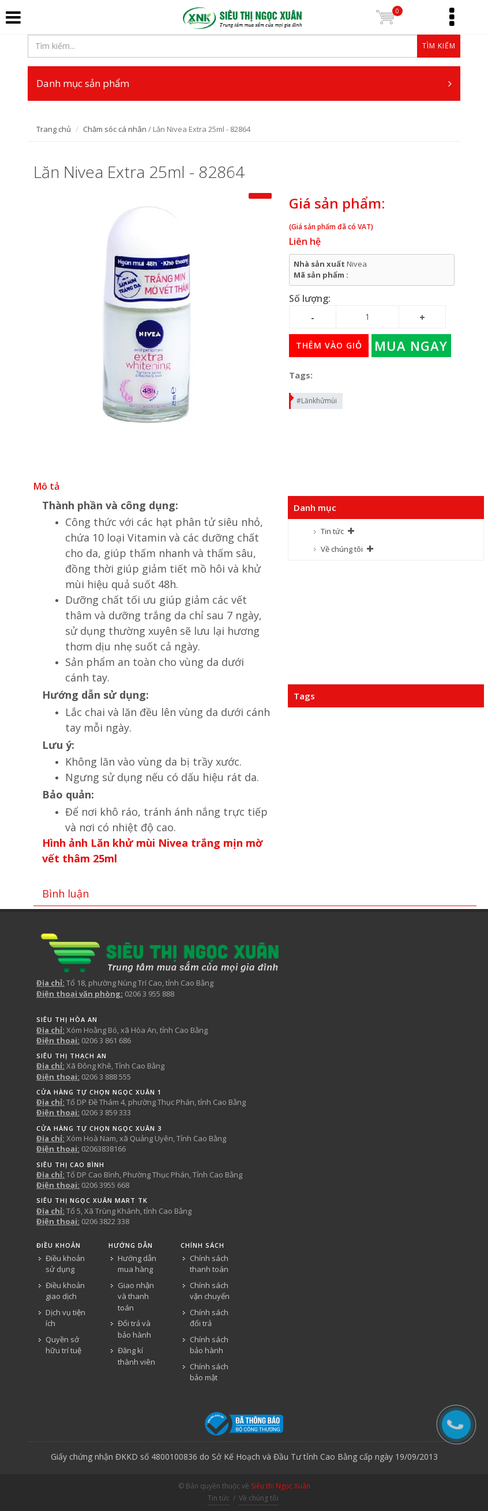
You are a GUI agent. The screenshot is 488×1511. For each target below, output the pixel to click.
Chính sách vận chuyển (210, 1291)
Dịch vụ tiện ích (65, 1318)
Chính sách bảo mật (209, 1372)
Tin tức (332, 531)
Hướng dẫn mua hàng (137, 1264)
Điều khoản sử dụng (65, 1264)
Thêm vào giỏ (329, 345)
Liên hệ (305, 241)
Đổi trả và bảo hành (134, 1329)
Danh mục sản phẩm (244, 83)
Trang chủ (53, 129)
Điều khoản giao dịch (65, 1291)
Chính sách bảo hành (209, 1345)
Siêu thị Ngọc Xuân (280, 1486)
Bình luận (65, 893)
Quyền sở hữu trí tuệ (63, 1345)
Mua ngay (411, 345)
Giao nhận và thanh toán (136, 1296)
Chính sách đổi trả (209, 1318)
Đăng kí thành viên (136, 1356)
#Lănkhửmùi (313, 399)
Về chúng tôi (342, 549)
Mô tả (46, 486)
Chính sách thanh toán (209, 1264)
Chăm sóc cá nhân (115, 129)
